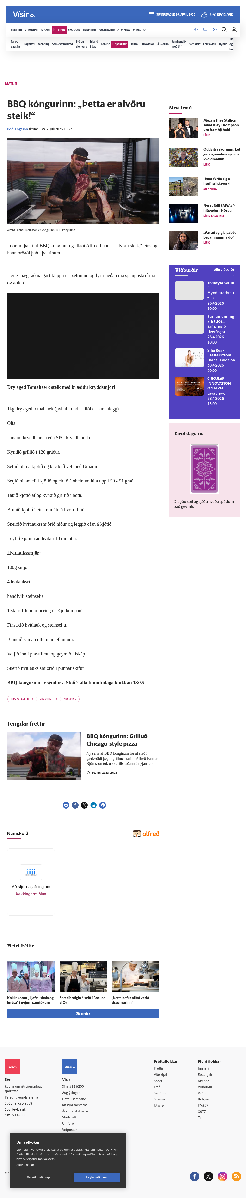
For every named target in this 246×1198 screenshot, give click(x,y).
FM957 (203, 1106)
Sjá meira (83, 1014)
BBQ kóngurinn (20, 699)
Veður (202, 1093)
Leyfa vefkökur (96, 1177)
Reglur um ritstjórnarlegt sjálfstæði (23, 1089)
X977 (202, 1112)
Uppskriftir (46, 699)
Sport (158, 1081)
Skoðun (160, 1093)
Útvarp (159, 1106)
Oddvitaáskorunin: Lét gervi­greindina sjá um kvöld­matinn (221, 154)
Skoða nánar (25, 1165)
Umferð (68, 1124)
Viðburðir (205, 1087)
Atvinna (203, 1081)
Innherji (204, 1069)
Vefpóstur (69, 1130)
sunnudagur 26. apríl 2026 (175, 14)
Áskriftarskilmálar (75, 1111)
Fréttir (158, 1069)
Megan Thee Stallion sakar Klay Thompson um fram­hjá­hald (221, 125)
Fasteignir (205, 1075)
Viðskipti (160, 1075)
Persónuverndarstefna (21, 1097)
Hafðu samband (74, 1099)
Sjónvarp (160, 1099)
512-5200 (76, 1087)
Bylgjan (203, 1099)
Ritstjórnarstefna (74, 1105)
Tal (200, 1118)
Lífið (157, 1087)
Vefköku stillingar (39, 1177)
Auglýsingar (71, 1093)
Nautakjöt (70, 699)
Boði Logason (17, 129)
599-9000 (19, 1115)
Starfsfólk (69, 1117)
